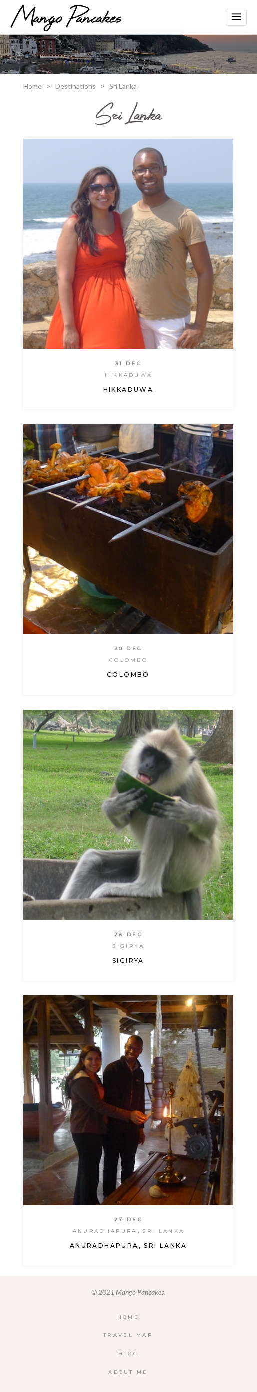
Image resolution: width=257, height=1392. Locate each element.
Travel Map (129, 1335)
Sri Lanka (163, 1231)
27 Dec (128, 1219)
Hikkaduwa (129, 375)
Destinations (76, 86)
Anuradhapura (105, 1231)
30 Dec (129, 648)
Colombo (129, 660)
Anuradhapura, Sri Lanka (128, 1245)
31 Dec (129, 363)
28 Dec (128, 934)
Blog (128, 1353)
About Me (128, 1372)
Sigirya (128, 946)
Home (33, 86)
